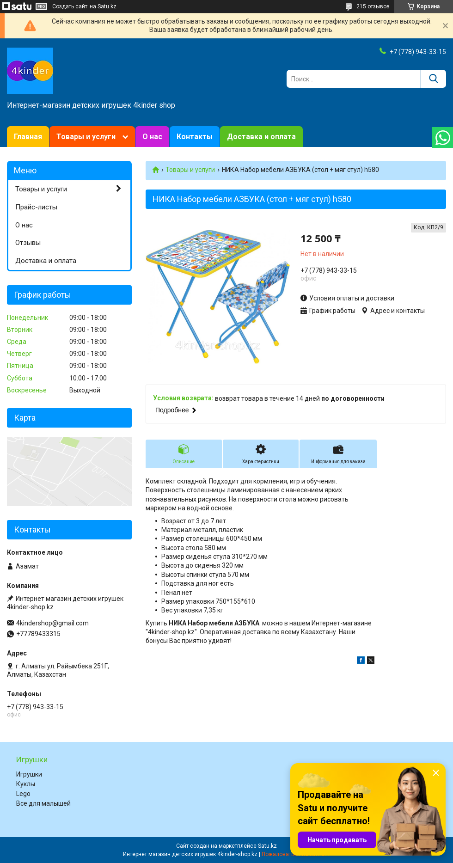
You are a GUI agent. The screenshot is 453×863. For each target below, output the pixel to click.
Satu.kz (267, 846)
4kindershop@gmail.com (52, 623)
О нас (152, 136)
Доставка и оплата (261, 136)
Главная (28, 136)
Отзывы (28, 243)
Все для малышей (43, 803)
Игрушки (29, 774)
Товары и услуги (86, 136)
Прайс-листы (36, 207)
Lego (23, 793)
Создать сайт (69, 6)
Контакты (195, 136)
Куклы (25, 784)
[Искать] (433, 79)
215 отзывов (373, 6)
